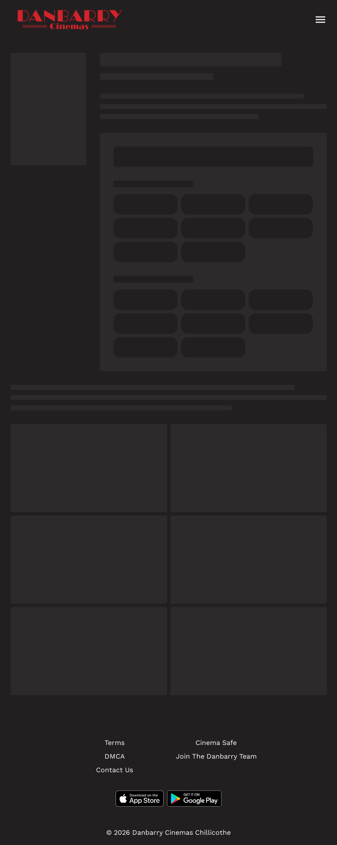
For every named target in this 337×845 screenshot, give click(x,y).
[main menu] (320, 19)
